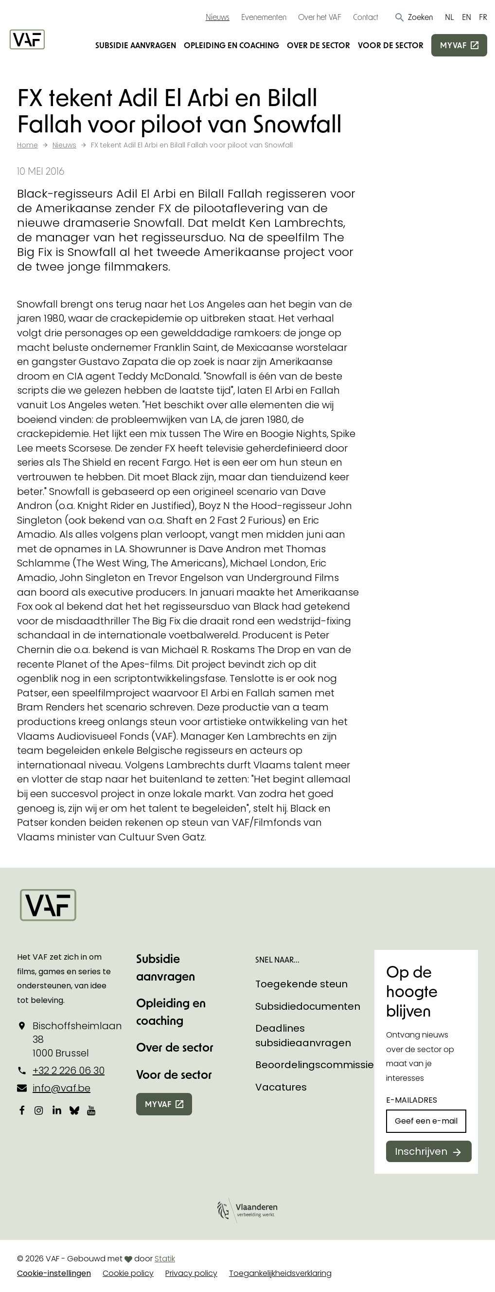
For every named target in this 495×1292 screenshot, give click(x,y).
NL (449, 16)
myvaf (453, 45)
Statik (165, 1258)
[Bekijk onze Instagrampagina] (39, 1110)
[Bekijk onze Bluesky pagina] (74, 1110)
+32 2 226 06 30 (69, 1070)
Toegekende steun (301, 984)
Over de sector (318, 45)
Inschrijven (421, 1151)
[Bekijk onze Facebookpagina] (22, 1110)
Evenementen (263, 16)
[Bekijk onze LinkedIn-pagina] (57, 1110)
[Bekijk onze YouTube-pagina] (92, 1110)
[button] (413, 17)
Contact (365, 16)
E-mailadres (411, 1100)
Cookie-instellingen (54, 1273)
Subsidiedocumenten (307, 1006)
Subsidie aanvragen (135, 45)
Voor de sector (391, 45)
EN (466, 16)
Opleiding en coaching (231, 45)
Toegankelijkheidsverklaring (280, 1273)
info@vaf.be (61, 1088)
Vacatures (281, 1087)
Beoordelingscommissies (317, 1065)
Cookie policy (128, 1273)
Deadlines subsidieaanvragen (303, 1035)
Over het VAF (319, 16)
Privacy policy (191, 1273)
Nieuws (218, 16)
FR (483, 16)
